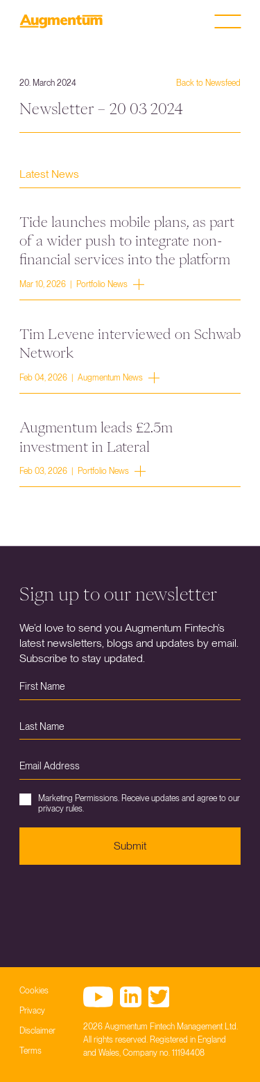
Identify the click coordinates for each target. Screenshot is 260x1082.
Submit (130, 845)
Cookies (34, 991)
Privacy (32, 1011)
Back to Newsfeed (208, 83)
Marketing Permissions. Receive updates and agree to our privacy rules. (129, 803)
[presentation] (124, 906)
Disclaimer (37, 1031)
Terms (30, 1051)
